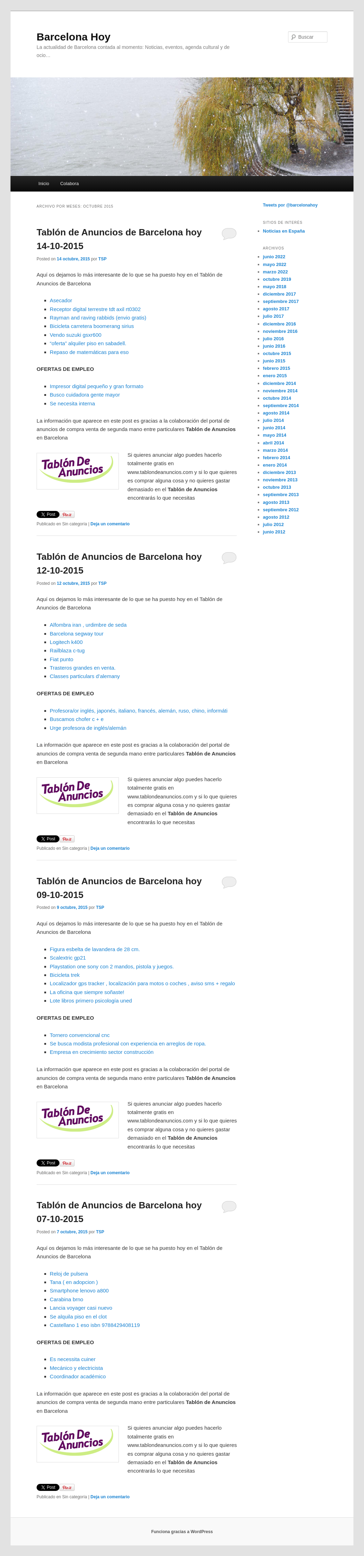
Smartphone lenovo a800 (79, 1290)
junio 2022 (274, 256)
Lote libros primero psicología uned (91, 1001)
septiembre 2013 (281, 494)
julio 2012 (273, 524)
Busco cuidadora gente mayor (85, 395)
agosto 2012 (276, 517)
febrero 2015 (276, 368)
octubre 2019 (277, 279)
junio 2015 (274, 360)
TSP (102, 259)
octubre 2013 (277, 487)
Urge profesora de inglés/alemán (88, 728)
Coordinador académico (78, 1376)
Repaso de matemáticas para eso (89, 352)
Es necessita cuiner (73, 1359)
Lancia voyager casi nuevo (81, 1308)
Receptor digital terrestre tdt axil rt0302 (95, 309)
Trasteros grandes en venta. (83, 668)
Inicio (43, 183)
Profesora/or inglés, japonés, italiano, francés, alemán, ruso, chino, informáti (139, 711)
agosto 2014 (276, 413)
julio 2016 (273, 338)
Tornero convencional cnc (80, 1035)
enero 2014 (275, 465)
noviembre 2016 (280, 331)
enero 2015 (275, 375)
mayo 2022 (275, 264)
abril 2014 (273, 442)
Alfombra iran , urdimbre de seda (88, 625)
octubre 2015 (277, 353)
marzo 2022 (275, 271)
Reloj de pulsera (69, 1274)
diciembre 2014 (279, 383)
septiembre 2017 (281, 301)
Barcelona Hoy (73, 37)
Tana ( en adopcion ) (74, 1282)
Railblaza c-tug (67, 650)
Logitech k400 (66, 642)
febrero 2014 (276, 457)
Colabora (69, 183)
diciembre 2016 (279, 324)
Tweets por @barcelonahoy (290, 205)
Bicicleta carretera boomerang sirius (92, 326)
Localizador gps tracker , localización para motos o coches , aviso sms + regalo (142, 983)
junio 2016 (274, 346)
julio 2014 (273, 420)
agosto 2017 (276, 308)
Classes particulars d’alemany (85, 676)
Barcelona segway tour (77, 634)
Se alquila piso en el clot (78, 1317)
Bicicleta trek (65, 975)
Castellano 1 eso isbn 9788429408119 (95, 1325)
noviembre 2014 (280, 390)
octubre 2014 (277, 398)
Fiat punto (62, 659)
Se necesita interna (72, 403)
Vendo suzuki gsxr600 (76, 335)
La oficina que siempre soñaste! (87, 992)
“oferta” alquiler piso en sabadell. (88, 343)
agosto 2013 (276, 502)
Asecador (61, 300)
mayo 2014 (275, 435)
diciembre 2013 (279, 472)
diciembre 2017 (279, 294)
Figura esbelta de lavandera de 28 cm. (95, 949)
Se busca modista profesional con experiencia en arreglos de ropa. (128, 1043)
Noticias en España (284, 231)
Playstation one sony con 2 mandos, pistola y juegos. (112, 966)
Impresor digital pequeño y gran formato (96, 386)
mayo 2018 (275, 286)
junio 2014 (274, 427)
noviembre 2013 (280, 479)
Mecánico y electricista (76, 1368)
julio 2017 (273, 316)
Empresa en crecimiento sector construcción (102, 1052)
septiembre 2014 (281, 405)
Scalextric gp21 (68, 958)
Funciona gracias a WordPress (182, 1531)
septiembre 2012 (281, 509)
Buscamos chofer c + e (77, 719)
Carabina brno (66, 1299)
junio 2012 (274, 532)
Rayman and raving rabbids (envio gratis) (98, 318)
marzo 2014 (275, 450)
